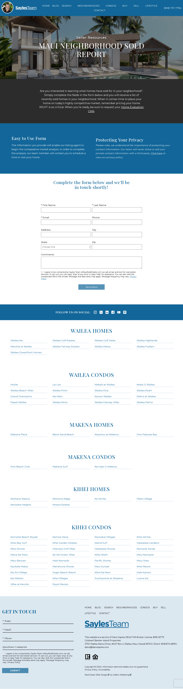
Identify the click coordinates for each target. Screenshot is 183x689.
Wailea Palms (145, 402)
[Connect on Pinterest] (124, 312)
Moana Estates (61, 504)
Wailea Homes (91, 330)
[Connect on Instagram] (95, 312)
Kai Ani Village (19, 572)
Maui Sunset (102, 566)
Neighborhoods (126, 607)
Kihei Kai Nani (103, 572)
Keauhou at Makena (107, 434)
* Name (7, 621)
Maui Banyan (18, 560)
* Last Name (99, 205)
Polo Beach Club (20, 466)
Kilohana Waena (20, 498)
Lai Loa (57, 384)
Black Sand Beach (63, 434)
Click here (156, 153)
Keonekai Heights (21, 504)
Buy (155, 607)
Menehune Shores (63, 566)
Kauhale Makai (19, 566)
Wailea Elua (101, 390)
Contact (104, 613)
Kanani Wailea (103, 396)
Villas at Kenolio (20, 584)
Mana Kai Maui (19, 554)
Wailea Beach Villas (22, 390)
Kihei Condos (91, 527)
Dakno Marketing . (122, 675)
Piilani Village (144, 498)
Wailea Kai (17, 340)
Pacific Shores (103, 560)
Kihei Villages (60, 578)
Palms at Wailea (146, 396)
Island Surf (101, 542)
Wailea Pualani (145, 346)
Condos (145, 607)
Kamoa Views (60, 537)
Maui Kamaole (145, 554)
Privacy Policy (13, 662)
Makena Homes (91, 424)
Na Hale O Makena (106, 466)
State (44, 242)
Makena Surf (60, 466)
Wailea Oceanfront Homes (26, 352)
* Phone (7, 638)
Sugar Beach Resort (64, 572)
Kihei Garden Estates (65, 542)
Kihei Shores (18, 548)
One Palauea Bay (147, 434)
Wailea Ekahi (144, 390)
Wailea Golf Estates (64, 340)
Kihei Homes (91, 488)
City (94, 229)
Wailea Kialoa (102, 346)
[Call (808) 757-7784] (172, 8)
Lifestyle (90, 613)
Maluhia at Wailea (21, 346)
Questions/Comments (15, 647)
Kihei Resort (144, 566)
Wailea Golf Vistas (105, 340)
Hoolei (14, 384)
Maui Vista (143, 560)
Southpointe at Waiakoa (109, 578)
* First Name (48, 205)
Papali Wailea (18, 402)
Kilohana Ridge (61, 498)
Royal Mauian (60, 584)
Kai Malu (58, 396)
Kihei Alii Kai (144, 537)
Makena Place (19, 434)
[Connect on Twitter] (101, 312)
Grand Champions (21, 396)
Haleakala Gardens (148, 542)
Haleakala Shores (105, 548)
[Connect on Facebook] (113, 312)
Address (46, 229)
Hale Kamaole (61, 560)
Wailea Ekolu (60, 402)
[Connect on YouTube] (118, 312)
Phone (96, 217)
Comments (47, 254)
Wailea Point (60, 390)
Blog (55, 6)
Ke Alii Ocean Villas (64, 554)
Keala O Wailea (146, 384)
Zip (94, 242)
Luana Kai (142, 578)
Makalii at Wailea (105, 384)
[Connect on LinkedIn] (107, 312)
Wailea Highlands (147, 340)
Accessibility (104, 670)
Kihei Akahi (101, 554)
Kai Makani (17, 578)
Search (108, 607)
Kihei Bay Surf (19, 542)
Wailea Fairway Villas (107, 402)
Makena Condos (91, 456)
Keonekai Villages (105, 537)
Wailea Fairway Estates (66, 346)
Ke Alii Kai (100, 498)
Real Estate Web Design (97, 675)
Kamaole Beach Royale (24, 537)
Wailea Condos (91, 374)
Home (46, 6)
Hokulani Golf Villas (64, 548)
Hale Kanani (144, 572)
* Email (45, 217)
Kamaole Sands (146, 548)
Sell (163, 607)
